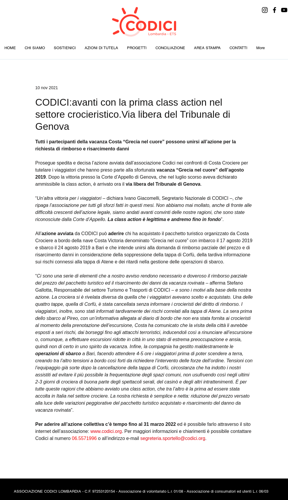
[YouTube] (284, 10)
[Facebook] (274, 10)
